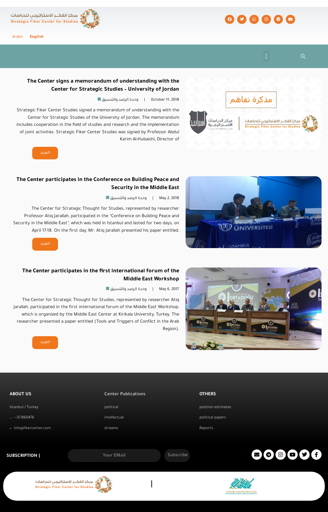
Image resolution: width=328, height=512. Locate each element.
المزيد (45, 140)
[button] (266, 43)
